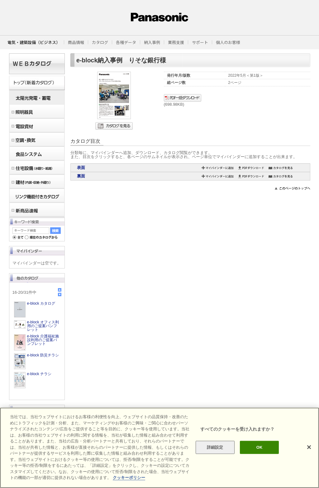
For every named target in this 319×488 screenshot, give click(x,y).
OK (259, 447)
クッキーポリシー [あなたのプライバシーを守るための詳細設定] (129, 477)
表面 (81, 167)
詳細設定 (215, 447)
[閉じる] (309, 447)
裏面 (81, 176)
